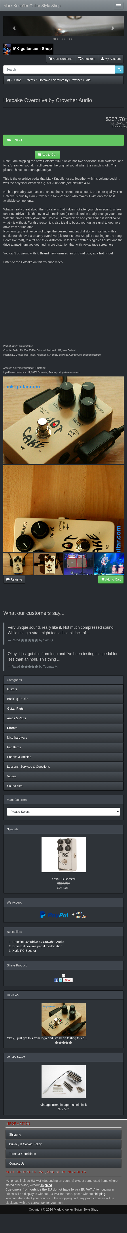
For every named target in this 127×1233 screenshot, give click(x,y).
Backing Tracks (17, 699)
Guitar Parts (15, 708)
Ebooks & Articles (19, 757)
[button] (12, 26)
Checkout (86, 58)
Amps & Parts (16, 718)
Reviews (14, 579)
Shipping (15, 1134)
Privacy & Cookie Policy (25, 1144)
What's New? (16, 1057)
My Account (111, 58)
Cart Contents (60, 58)
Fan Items (14, 747)
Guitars (12, 689)
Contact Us (16, 1163)
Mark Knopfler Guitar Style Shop (32, 6)
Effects (30, 80)
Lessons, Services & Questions (28, 766)
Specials (13, 829)
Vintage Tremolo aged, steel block (63, 1105)
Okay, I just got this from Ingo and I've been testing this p (45, 1038)
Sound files (14, 786)
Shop (18, 80)
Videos (12, 776)
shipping (122, 126)
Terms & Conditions (22, 1154)
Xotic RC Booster (63, 879)
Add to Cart (47, 154)
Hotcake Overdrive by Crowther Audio (64, 80)
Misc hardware (17, 737)
